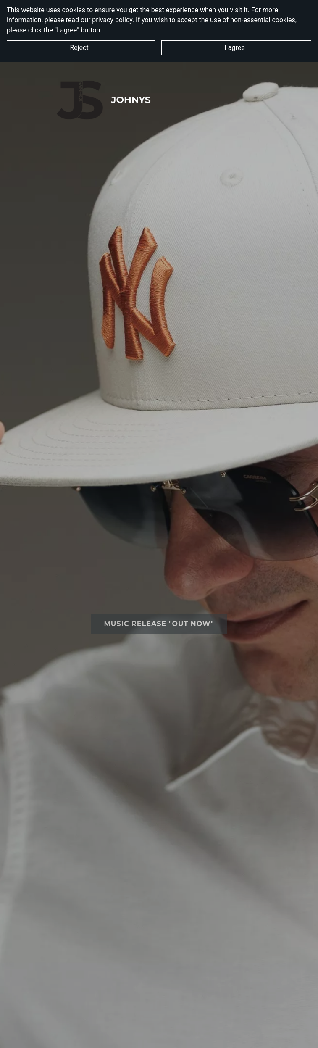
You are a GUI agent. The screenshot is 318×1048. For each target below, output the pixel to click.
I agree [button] (236, 48)
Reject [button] (81, 48)
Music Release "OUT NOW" (159, 624)
